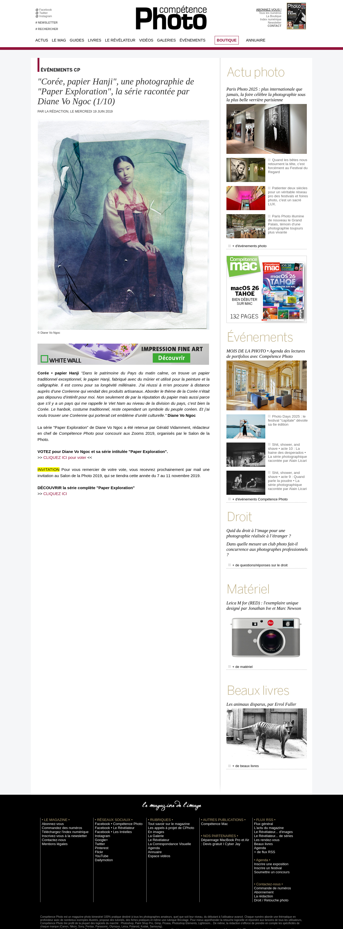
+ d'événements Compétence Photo (253, 491)
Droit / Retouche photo (268, 878)
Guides (77, 40)
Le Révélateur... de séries (270, 814)
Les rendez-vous (264, 818)
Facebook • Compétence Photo (115, 802)
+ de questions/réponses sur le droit (253, 551)
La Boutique (273, 16)
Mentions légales (52, 822)
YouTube (100, 834)
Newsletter (274, 22)
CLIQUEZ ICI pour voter (64, 457)
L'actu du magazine (266, 806)
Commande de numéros (269, 866)
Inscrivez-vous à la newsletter (60, 814)
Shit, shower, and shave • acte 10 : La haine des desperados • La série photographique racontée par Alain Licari (287, 445)
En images (154, 810)
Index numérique (270, 19)
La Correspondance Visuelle (166, 822)
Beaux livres (262, 822)
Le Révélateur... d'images (270, 810)
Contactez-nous (52, 818)
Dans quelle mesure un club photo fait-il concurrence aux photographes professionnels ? (265, 537)
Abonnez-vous (51, 802)
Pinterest (100, 826)
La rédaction (262, 874)
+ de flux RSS (262, 830)
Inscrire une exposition (268, 842)
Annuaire (255, 40)
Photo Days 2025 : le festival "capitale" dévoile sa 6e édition (288, 413)
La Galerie (154, 814)
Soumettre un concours (269, 850)
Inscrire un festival (265, 846)
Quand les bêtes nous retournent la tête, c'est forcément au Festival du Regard (285, 162)
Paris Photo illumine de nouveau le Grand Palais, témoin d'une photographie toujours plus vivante (287, 218)
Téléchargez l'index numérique (61, 810)
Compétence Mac (212, 802)
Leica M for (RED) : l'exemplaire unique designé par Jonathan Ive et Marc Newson (262, 589)
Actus (41, 40)
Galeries (166, 40)
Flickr (98, 830)
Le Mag (59, 40)
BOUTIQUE (227, 40)
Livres (94, 40)
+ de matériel (238, 649)
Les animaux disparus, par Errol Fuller (260, 684)
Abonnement (262, 870)
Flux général (262, 802)
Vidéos (146, 40)
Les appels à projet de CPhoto (167, 806)
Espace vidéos (157, 834)
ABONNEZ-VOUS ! (268, 9)
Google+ (100, 818)
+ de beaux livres (241, 745)
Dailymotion (102, 838)
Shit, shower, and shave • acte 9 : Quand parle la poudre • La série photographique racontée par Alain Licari (287, 473)
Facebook (46, 9)
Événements (192, 40)
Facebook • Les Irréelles (110, 810)
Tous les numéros (270, 12)
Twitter (44, 12)
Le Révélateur (120, 40)
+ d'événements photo (244, 242)
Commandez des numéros (58, 806)
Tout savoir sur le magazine (165, 802)
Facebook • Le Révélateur (111, 806)
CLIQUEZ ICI (55, 493)
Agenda (153, 826)
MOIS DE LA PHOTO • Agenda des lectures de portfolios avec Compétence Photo (267, 347)
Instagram (46, 16)
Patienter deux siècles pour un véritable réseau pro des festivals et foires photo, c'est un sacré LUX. (286, 190)
